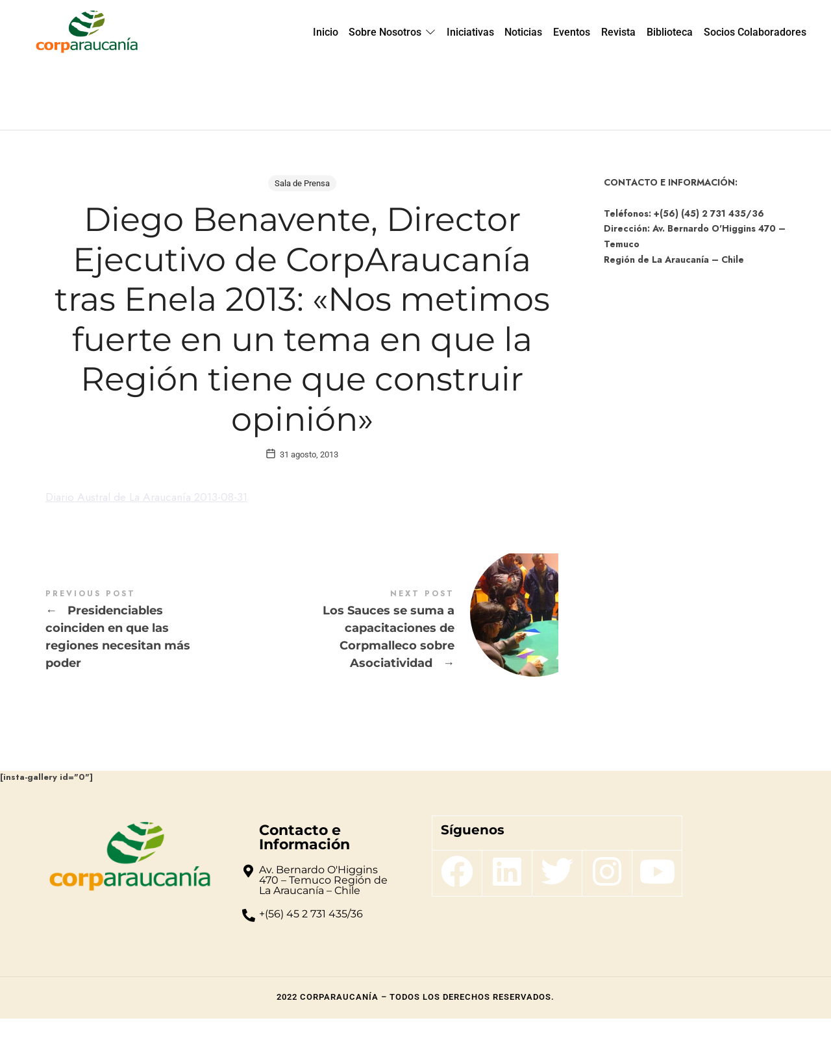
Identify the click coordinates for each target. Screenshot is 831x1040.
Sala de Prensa (302, 183)
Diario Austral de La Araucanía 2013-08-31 (152, 519)
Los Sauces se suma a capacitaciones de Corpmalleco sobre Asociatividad (430, 652)
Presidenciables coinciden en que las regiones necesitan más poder (173, 652)
